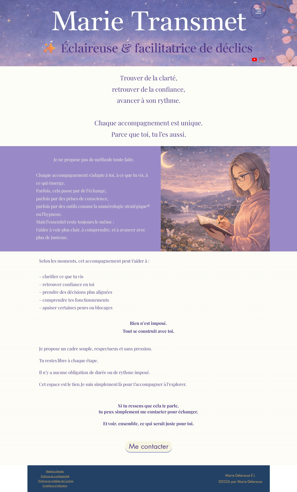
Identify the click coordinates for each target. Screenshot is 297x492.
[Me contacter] (148, 446)
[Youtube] (254, 59)
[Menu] (258, 11)
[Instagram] (261, 59)
